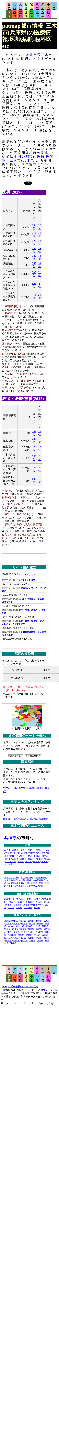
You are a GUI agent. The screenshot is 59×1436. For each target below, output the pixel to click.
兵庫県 (35, 55)
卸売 (42, 6)
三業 (54, 6)
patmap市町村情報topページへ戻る (19, 986)
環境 (26, 14)
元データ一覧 (50, 989)
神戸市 (6, 788)
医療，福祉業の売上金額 (34, 818)
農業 (37, 6)
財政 (26, 6)
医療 (9, 14)
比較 (14, 6)
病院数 (17, 818)
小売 (48, 6)
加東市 (40, 788)
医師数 (6, 818)
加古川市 (24, 788)
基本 (9, 6)
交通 (20, 14)
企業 (42, 14)
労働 (37, 14)
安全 (31, 14)
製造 (31, 6)
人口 (20, 6)
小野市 (33, 788)
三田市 (14, 788)
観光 (48, 14)
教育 (14, 14)
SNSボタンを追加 (26, 580)
